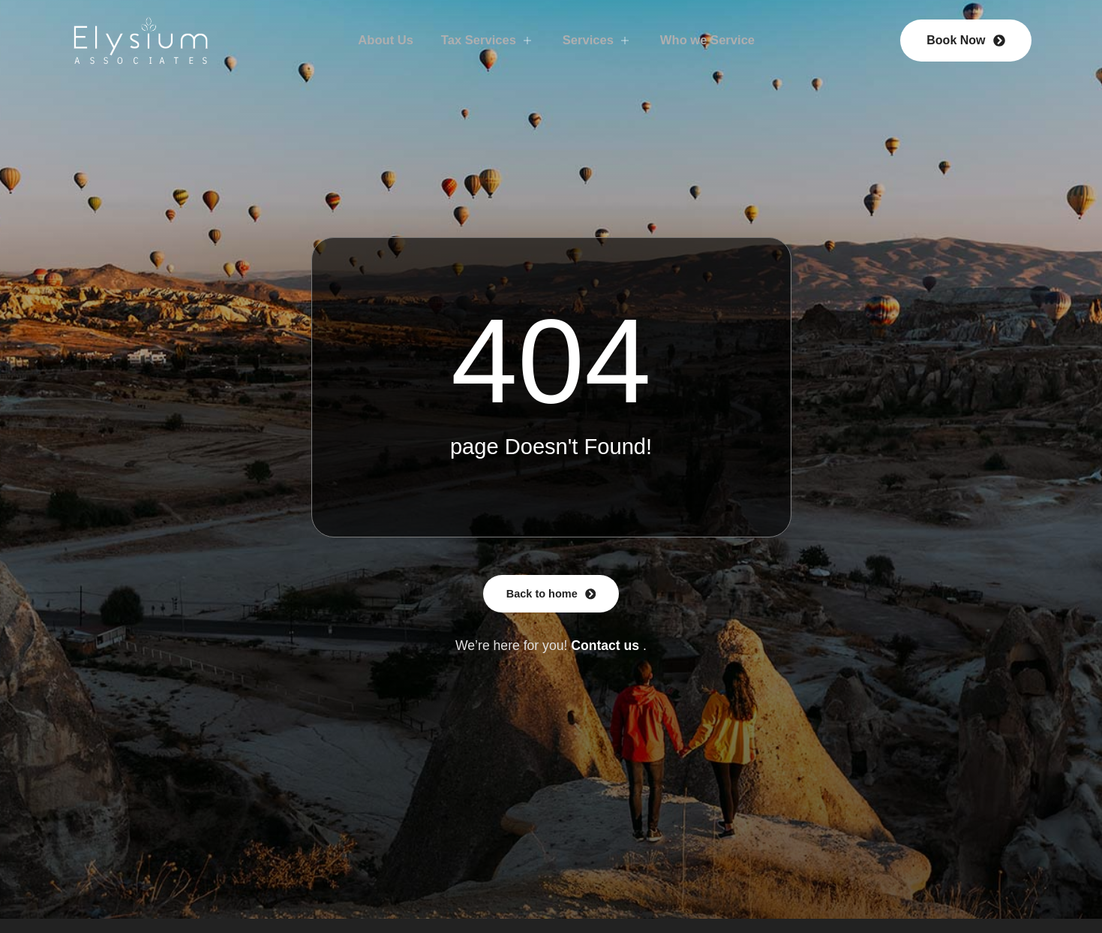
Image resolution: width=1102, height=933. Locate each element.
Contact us (605, 647)
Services (599, 39)
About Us (375, 39)
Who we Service (716, 39)
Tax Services (483, 39)
